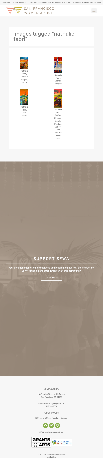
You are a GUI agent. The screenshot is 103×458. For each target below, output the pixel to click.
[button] (94, 10)
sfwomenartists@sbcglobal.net (51, 403)
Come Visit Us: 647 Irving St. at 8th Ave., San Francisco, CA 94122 (31, 2)
